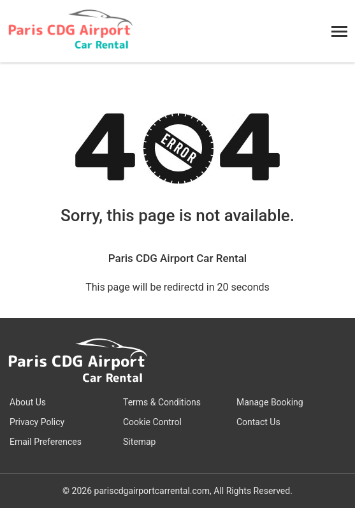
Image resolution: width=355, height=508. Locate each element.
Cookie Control (152, 422)
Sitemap (139, 442)
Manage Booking (269, 402)
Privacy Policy (37, 422)
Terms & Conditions (162, 402)
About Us (28, 402)
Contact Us (258, 422)
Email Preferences (46, 442)
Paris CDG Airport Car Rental (177, 258)
